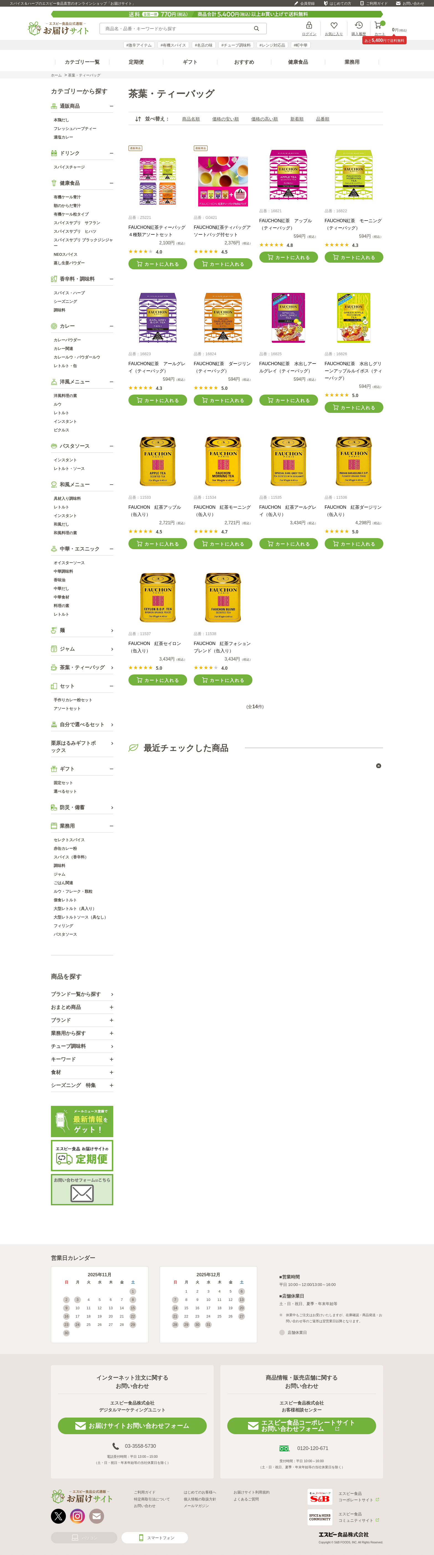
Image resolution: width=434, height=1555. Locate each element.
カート (379, 29)
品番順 (322, 119)
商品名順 (191, 119)
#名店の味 (204, 45)
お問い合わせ (413, 3)
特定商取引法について (152, 1499)
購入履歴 (359, 34)
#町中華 (301, 45)
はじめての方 (340, 3)
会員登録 (307, 3)
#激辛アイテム (139, 45)
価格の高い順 (264, 119)
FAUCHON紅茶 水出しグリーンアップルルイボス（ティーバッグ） (353, 370)
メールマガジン (196, 1506)
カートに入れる (161, 264)
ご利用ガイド (377, 3)
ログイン (309, 34)
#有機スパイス (173, 45)
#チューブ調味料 (236, 45)
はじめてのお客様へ (200, 1492)
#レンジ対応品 (272, 45)
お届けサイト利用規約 (252, 1492)
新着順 (297, 119)
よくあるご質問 (246, 1499)
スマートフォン (160, 1538)
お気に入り (334, 34)
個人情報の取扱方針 (200, 1499)
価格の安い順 (225, 119)
